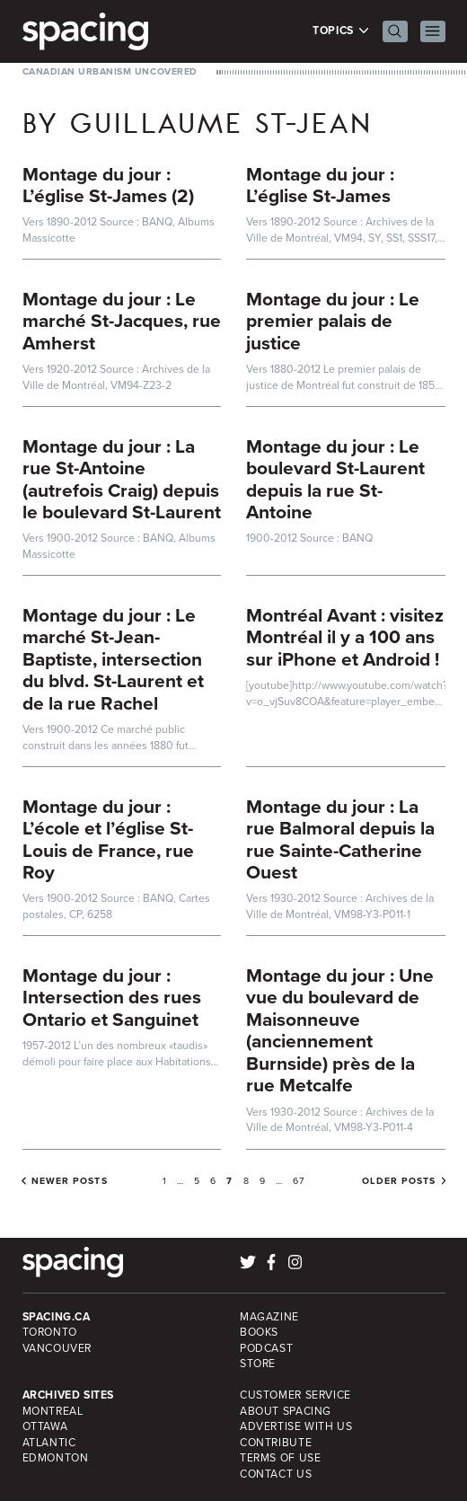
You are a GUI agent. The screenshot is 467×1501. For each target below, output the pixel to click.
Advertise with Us (296, 1426)
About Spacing (285, 1411)
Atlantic (49, 1443)
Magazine (269, 1317)
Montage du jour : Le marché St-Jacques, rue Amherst (121, 321)
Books (259, 1332)
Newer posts (69, 1181)
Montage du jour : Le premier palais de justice (332, 321)
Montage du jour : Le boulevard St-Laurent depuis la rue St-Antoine (335, 479)
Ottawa (45, 1426)
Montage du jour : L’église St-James (320, 185)
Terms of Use (280, 1458)
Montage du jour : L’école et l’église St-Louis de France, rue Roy (108, 839)
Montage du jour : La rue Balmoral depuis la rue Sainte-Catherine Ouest (340, 839)
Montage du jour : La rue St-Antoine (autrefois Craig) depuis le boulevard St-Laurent (121, 479)
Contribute (276, 1443)
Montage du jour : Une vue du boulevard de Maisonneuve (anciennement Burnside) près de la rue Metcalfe (340, 1030)
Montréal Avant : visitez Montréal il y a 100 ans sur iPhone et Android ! (345, 637)
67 (298, 1181)
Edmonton (55, 1458)
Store (258, 1363)
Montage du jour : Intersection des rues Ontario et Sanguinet (111, 997)
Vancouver (57, 1348)
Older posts (399, 1181)
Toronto (49, 1332)
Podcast (266, 1348)
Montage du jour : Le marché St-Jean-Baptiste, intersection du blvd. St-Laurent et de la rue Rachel (113, 659)
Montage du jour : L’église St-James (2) (108, 185)
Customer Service (295, 1395)
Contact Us (276, 1474)
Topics (341, 31)
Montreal (53, 1411)
